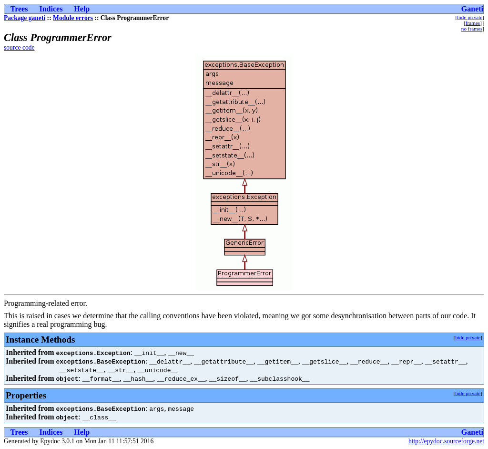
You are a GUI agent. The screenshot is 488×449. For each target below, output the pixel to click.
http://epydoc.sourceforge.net (446, 441)
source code (19, 47)
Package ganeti (24, 17)
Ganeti (472, 9)
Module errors (73, 17)
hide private (469, 17)
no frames (471, 28)
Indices (50, 9)
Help (82, 9)
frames (473, 23)
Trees (19, 9)
